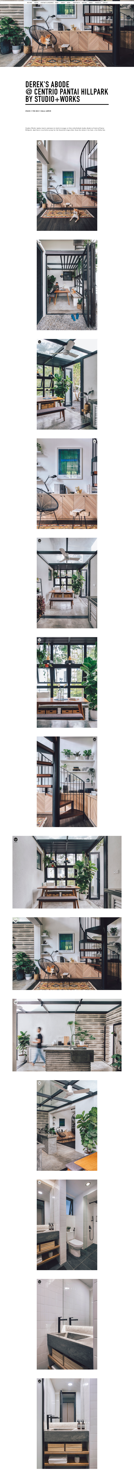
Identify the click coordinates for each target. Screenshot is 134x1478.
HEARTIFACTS (76, 2)
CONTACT (105, 2)
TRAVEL (57, 2)
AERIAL (68, 2)
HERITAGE (84, 2)
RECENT (36, 2)
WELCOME (29, 2)
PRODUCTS (98, 2)
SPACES (63, 2)
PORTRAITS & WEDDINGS (47, 2)
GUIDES (91, 2)
